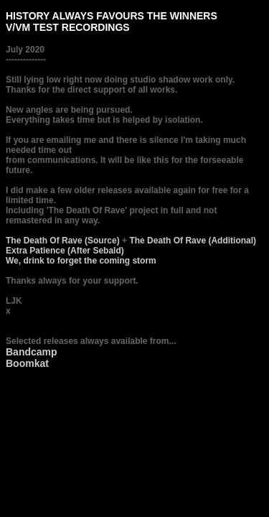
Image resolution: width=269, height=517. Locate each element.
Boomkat (27, 363)
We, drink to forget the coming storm (81, 261)
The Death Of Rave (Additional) (192, 241)
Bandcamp (31, 352)
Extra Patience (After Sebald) (65, 251)
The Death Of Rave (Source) (63, 241)
